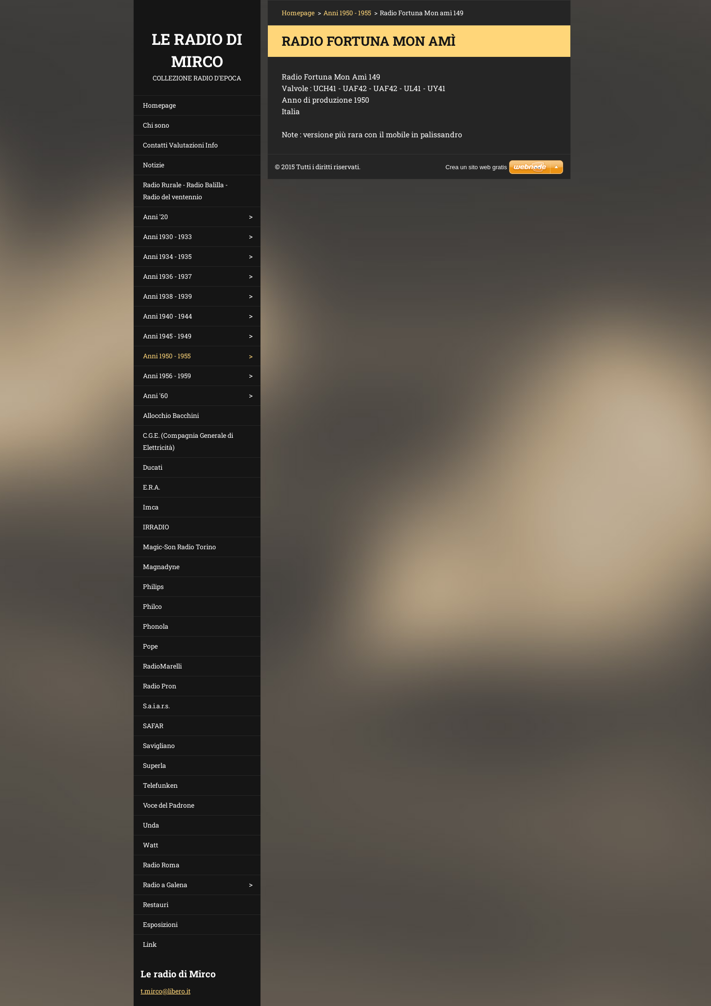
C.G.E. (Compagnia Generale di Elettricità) (188, 441)
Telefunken (160, 785)
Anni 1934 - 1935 (167, 256)
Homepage (159, 105)
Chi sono (156, 125)
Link (150, 944)
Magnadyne (161, 566)
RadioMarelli (162, 666)
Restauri (155, 904)
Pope (150, 646)
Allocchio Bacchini (171, 415)
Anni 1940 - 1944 (167, 316)
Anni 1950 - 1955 (167, 355)
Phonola (155, 626)
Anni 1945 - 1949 (167, 335)
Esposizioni (160, 924)
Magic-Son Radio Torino (179, 546)
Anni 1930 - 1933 (167, 236)
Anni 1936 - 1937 (167, 276)
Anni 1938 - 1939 (167, 296)
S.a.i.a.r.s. (156, 705)
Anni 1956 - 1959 (167, 375)
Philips (153, 586)
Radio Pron (159, 685)
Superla (154, 765)
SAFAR (153, 725)
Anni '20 (155, 216)
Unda (151, 825)
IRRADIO (156, 526)
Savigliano (159, 745)
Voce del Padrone (168, 805)
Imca (151, 507)
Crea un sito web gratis (476, 167)
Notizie (153, 164)
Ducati (152, 467)
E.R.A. (151, 487)
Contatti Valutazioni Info (180, 145)
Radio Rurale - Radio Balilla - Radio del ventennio (185, 190)
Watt (150, 844)
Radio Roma (161, 864)
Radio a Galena (165, 884)
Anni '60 (155, 395)
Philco (152, 606)
